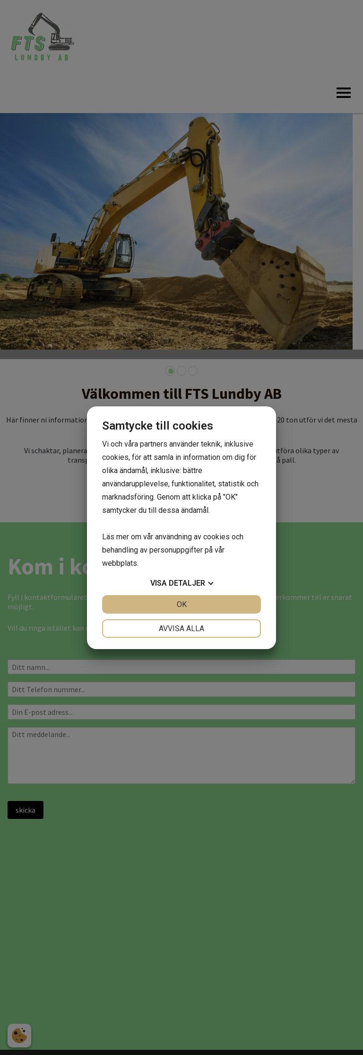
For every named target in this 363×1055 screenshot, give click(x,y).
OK (182, 604)
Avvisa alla (181, 628)
